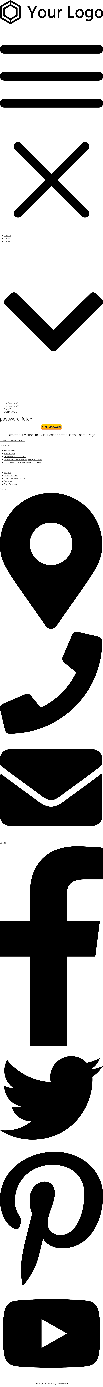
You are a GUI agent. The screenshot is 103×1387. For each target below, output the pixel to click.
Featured (8, 481)
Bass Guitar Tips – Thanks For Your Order (23, 462)
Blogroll (7, 472)
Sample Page (10, 450)
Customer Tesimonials (14, 478)
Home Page (9, 453)
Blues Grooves (11, 475)
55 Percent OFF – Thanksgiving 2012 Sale (23, 459)
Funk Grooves (10, 484)
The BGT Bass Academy (15, 456)
